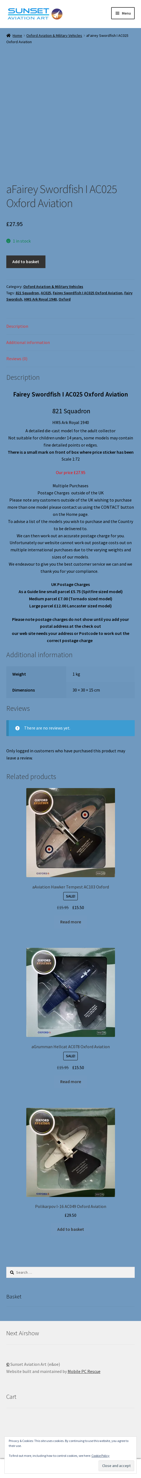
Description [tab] (17, 326)
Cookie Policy (100, 1456)
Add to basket (25, 261)
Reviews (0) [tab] (16, 358)
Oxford (65, 299)
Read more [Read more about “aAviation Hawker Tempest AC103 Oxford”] (70, 921)
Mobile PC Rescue (84, 1371)
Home (17, 35)
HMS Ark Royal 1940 (40, 299)
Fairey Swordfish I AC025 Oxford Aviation (87, 292)
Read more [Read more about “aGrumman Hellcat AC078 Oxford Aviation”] (70, 1081)
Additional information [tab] (28, 342)
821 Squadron (27, 292)
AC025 (46, 292)
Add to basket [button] (70, 1229)
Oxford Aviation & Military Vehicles (54, 35)
